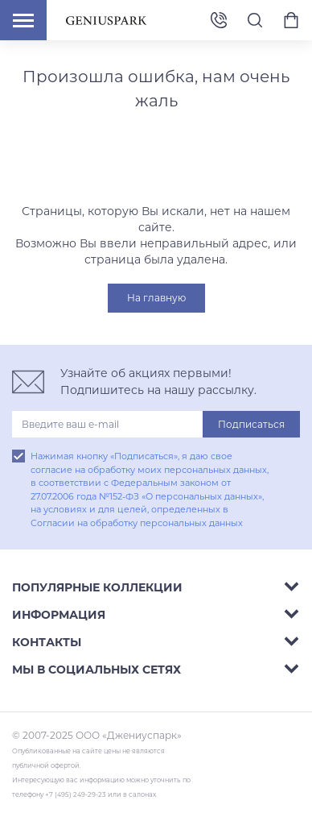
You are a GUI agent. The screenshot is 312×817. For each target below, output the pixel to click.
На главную (156, 298)
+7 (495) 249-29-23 (219, 20)
